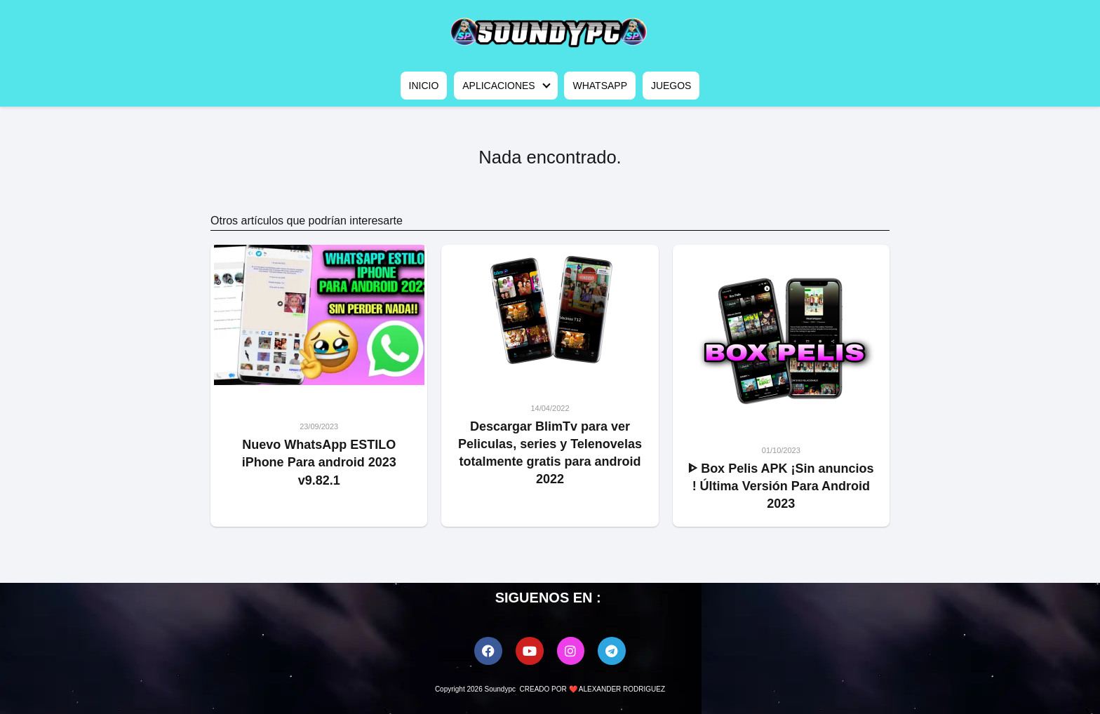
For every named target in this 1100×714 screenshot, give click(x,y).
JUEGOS (671, 85)
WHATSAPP (599, 85)
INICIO (424, 85)
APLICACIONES (498, 85)
